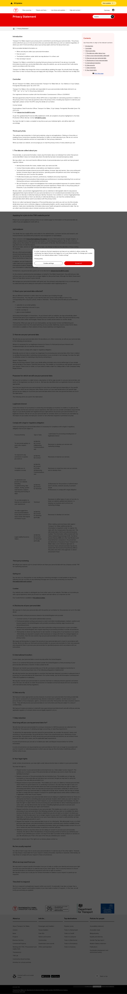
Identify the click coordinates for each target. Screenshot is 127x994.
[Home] (14, 29)
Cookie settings (48, 263)
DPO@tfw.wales (40, 118)
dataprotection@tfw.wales (26, 112)
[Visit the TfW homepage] (16, 10)
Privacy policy (38, 258)
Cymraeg (107, 10)
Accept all (78, 263)
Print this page (98, 73)
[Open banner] (108, 3)
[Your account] (113, 10)
